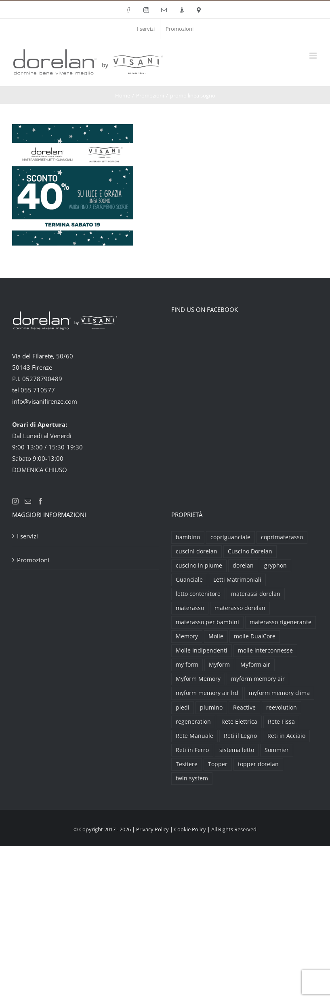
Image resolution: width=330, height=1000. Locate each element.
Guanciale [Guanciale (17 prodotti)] (189, 579)
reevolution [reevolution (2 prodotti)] (281, 707)
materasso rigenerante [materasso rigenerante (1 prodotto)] (280, 622)
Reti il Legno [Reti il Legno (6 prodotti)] (240, 735)
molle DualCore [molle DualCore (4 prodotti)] (254, 636)
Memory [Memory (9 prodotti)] (187, 636)
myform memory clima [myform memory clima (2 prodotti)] (279, 693)
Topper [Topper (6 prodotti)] (217, 764)
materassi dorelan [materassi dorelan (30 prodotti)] (255, 593)
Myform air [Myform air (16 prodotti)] (255, 664)
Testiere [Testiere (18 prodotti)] (187, 764)
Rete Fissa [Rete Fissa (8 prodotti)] (281, 721)
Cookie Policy (190, 829)
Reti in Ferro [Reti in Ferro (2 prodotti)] (192, 750)
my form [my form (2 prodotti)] (187, 664)
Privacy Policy (152, 829)
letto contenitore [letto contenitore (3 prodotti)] (198, 593)
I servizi (27, 536)
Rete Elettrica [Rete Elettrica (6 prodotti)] (239, 721)
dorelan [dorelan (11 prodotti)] (243, 565)
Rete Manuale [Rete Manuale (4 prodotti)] (194, 735)
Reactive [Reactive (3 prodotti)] (244, 707)
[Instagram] (15, 501)
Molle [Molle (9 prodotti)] (215, 636)
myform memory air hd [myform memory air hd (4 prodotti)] (207, 693)
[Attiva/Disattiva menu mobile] (313, 55)
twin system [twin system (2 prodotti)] (192, 778)
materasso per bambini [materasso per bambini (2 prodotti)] (207, 622)
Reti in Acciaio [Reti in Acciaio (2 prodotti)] (286, 735)
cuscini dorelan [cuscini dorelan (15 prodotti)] (196, 551)
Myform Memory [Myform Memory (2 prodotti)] (198, 678)
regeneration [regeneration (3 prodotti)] (193, 721)
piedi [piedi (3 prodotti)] (182, 707)
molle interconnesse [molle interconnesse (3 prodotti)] (265, 650)
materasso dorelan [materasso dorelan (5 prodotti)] (239, 608)
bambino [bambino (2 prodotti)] (188, 537)
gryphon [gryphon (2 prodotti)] (275, 565)
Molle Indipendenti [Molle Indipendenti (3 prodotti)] (201, 650)
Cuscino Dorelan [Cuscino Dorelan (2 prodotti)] (250, 551)
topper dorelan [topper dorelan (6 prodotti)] (258, 764)
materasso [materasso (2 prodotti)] (190, 608)
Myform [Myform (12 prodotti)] (219, 664)
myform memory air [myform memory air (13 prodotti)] (258, 678)
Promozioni (33, 560)
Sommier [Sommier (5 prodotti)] (277, 750)
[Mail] (28, 501)
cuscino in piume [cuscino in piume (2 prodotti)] (199, 565)
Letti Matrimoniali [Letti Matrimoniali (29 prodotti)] (237, 579)
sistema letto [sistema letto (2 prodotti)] (236, 750)
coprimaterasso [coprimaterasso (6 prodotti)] (282, 537)
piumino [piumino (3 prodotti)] (211, 707)
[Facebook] (40, 501)
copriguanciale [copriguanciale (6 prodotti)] (230, 537)
